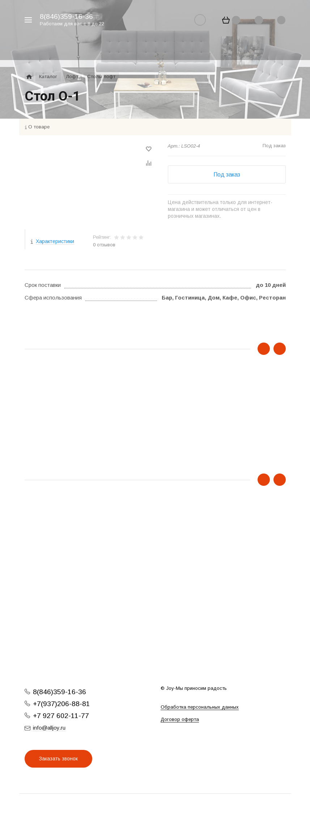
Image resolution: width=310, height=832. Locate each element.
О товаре (39, 127)
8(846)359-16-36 (66, 16)
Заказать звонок (58, 758)
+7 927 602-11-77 (61, 715)
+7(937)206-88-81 (61, 704)
